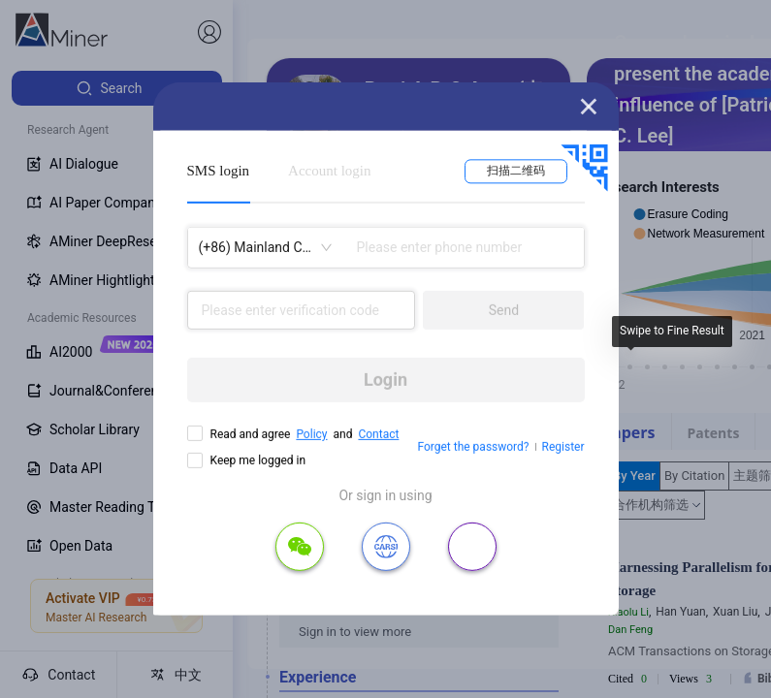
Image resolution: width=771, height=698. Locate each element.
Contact (378, 434)
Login (385, 379)
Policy (311, 434)
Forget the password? (473, 447)
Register (563, 447)
